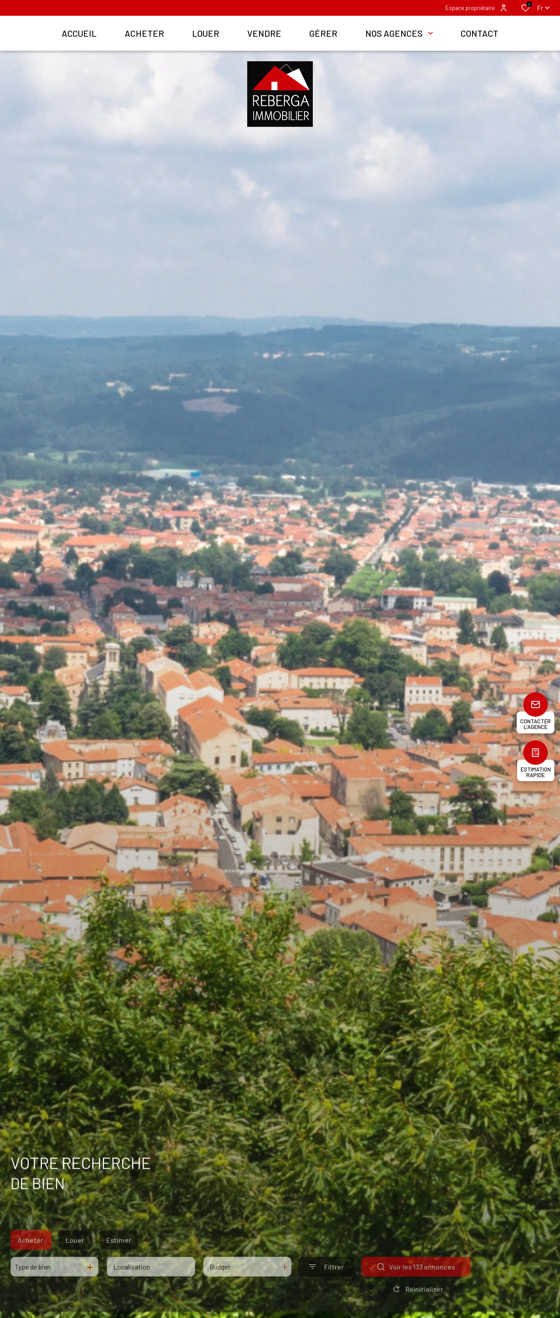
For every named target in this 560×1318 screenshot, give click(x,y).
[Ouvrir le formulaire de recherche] (326, 1281)
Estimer (118, 1254)
